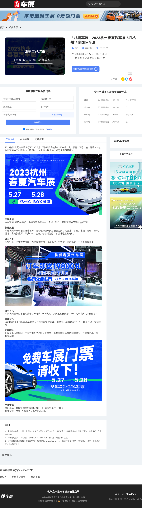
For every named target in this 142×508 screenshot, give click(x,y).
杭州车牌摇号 (18, 476)
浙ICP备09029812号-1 (47, 501)
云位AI (3, 476)
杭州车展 (13, 27)
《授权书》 (49, 129)
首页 (2, 27)
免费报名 (38, 122)
